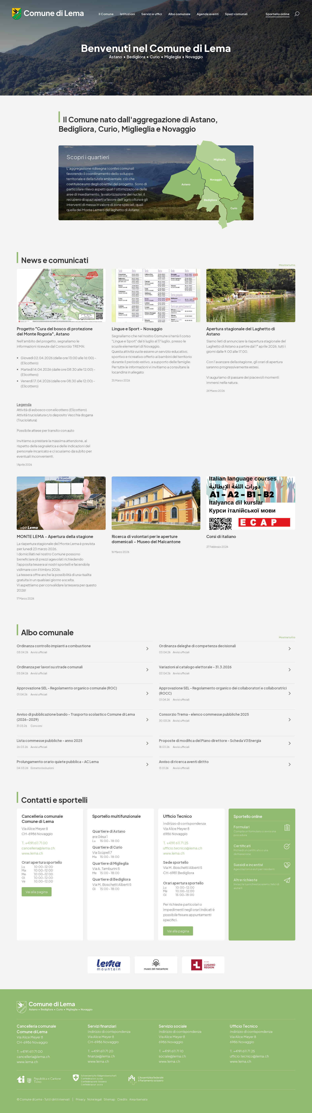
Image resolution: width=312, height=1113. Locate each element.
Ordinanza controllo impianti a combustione (54, 646)
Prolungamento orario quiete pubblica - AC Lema (58, 761)
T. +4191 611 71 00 (35, 843)
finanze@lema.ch (101, 1056)
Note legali (94, 1099)
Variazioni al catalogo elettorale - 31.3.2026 (195, 667)
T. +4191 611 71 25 (175, 843)
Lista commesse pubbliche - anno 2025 (49, 740)
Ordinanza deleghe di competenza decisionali (197, 646)
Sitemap (109, 1099)
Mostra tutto (287, 265)
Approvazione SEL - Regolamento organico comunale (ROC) (67, 688)
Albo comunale (179, 14)
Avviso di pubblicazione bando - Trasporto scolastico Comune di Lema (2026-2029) (76, 717)
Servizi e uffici (151, 14)
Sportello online (278, 14)
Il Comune (106, 14)
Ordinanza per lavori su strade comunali (50, 667)
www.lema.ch (32, 853)
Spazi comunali (236, 14)
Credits (122, 1099)
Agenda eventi (208, 14)
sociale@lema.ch (172, 1056)
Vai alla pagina (37, 892)
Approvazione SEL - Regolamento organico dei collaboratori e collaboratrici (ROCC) (223, 690)
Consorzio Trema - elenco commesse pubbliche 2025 (204, 714)
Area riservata (138, 1099)
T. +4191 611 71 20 (100, 1051)
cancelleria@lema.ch (38, 848)
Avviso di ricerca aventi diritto (184, 761)
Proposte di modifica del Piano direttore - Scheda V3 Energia (210, 740)
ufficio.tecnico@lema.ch (182, 848)
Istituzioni (127, 14)
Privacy (80, 1099)
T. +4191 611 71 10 (171, 1051)
